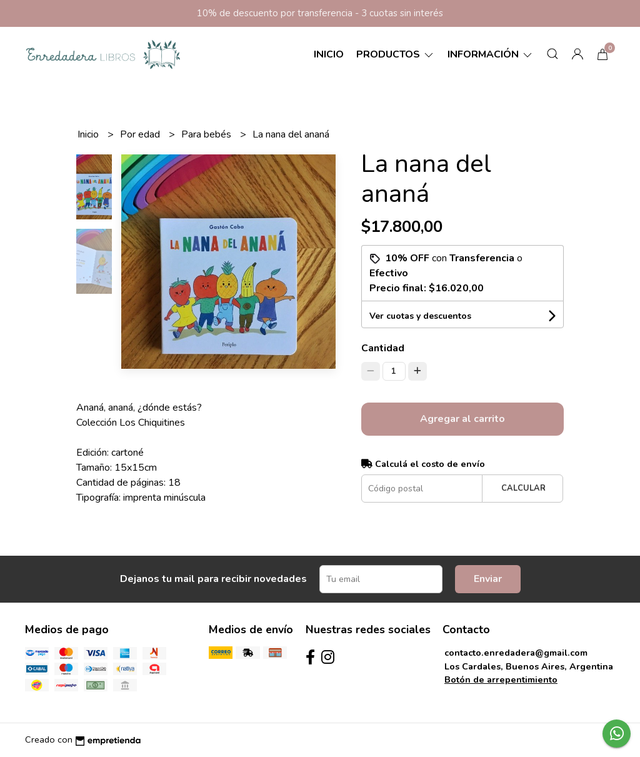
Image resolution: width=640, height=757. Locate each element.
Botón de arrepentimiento (501, 679)
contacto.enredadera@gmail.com (516, 652)
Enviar (488, 579)
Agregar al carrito (462, 419)
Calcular (523, 488)
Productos (395, 54)
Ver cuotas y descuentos (420, 316)
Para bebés (207, 134)
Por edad (141, 134)
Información (491, 54)
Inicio (329, 54)
